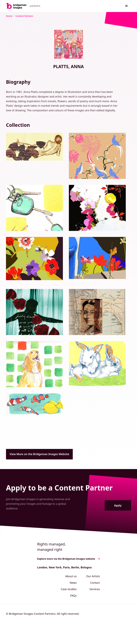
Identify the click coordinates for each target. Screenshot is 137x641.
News (73, 582)
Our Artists (93, 576)
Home (9, 16)
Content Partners (24, 16)
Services (95, 589)
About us (71, 576)
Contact (95, 582)
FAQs (73, 595)
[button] (126, 6)
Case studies (69, 589)
